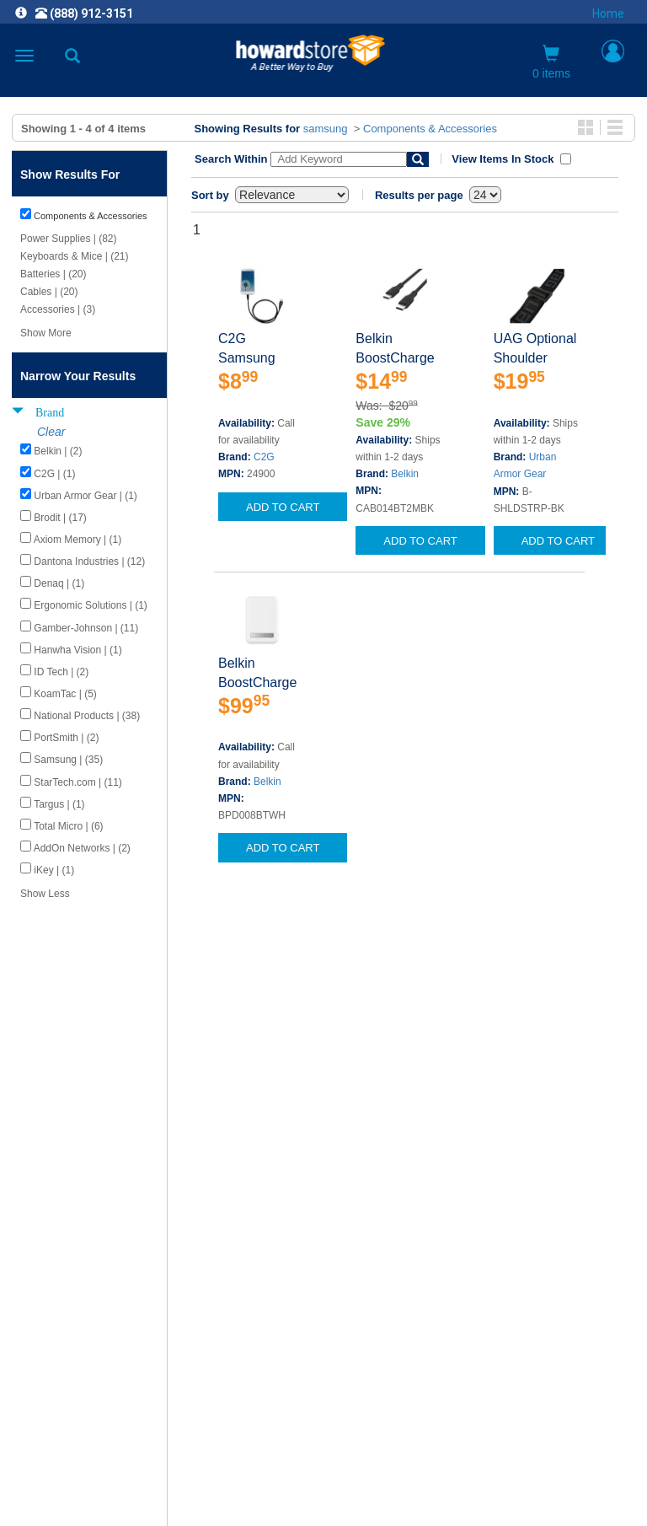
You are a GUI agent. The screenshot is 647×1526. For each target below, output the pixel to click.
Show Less (45, 894)
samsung (325, 128)
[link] (221, 1484)
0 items (551, 62)
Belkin (405, 474)
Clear (51, 431)
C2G (264, 457)
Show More (46, 333)
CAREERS (323, 1268)
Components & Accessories (430, 128)
